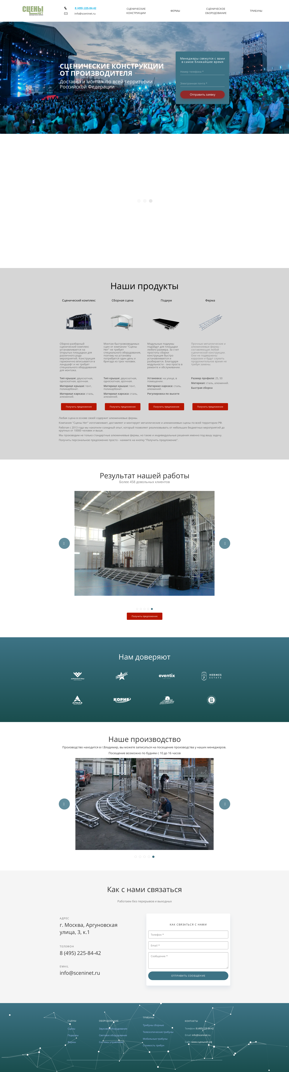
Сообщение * (188, 960)
